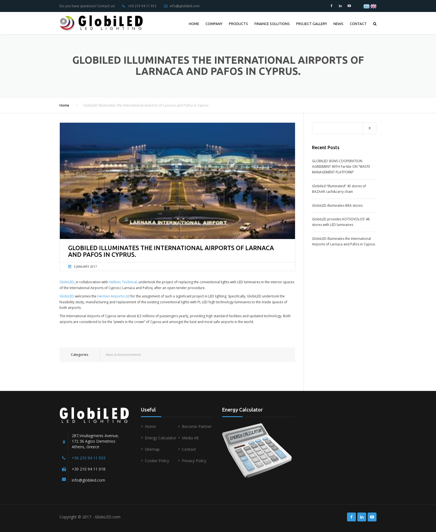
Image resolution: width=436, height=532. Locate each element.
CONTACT (358, 24)
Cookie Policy (157, 460)
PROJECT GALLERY (311, 24)
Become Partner (197, 426)
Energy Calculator (160, 437)
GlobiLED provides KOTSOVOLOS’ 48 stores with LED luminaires (341, 222)
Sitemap (152, 449)
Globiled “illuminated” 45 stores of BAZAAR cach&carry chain (339, 189)
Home (64, 105)
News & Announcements (123, 354)
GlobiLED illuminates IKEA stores (337, 205)
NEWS (338, 24)
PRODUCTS (238, 24)
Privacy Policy (194, 460)
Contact (189, 449)
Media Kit (190, 437)
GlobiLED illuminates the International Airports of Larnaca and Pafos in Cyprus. (344, 241)
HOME (194, 24)
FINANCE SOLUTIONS (272, 24)
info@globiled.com (185, 6)
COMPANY (213, 24)
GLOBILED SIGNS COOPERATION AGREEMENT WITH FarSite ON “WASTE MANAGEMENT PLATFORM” (341, 167)
